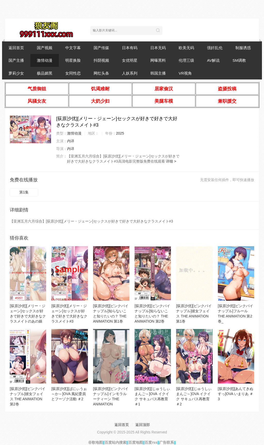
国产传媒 (101, 48)
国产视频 (44, 48)
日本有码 (129, 48)
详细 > (171, 161)
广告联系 (166, 442)
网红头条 (101, 73)
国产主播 (16, 60)
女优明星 (129, 60)
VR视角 (185, 73)
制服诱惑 (243, 48)
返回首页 (16, 48)
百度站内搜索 (115, 442)
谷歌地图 (95, 442)
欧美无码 (186, 48)
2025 (120, 133)
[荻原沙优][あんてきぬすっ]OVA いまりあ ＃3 (235, 394)
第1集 (24, 192)
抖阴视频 (101, 60)
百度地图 (135, 442)
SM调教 (239, 60)
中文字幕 (73, 48)
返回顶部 (142, 425)
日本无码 (158, 48)
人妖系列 (129, 73)
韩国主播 (158, 73)
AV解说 (213, 60)
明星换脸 (73, 60)
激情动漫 (44, 60)
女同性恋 (73, 73)
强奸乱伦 (214, 48)
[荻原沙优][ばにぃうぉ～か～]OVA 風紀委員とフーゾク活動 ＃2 (69, 394)
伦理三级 (186, 60)
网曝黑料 (158, 60)
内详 (70, 141)
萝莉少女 (16, 73)
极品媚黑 (44, 73)
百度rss (151, 442)
